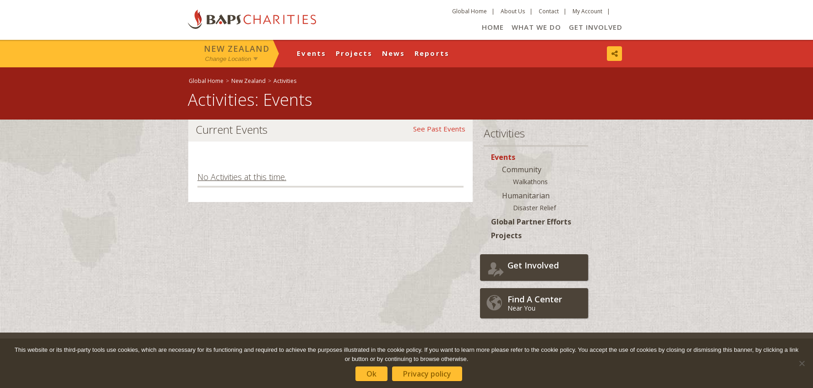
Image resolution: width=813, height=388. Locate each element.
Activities (284, 81)
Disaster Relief (534, 207)
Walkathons (530, 181)
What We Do (536, 27)
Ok (371, 374)
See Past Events (439, 128)
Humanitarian (526, 196)
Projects (354, 53)
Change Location (228, 58)
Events (312, 53)
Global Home (469, 11)
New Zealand (236, 48)
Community (521, 169)
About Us (513, 11)
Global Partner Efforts (531, 222)
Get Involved (595, 27)
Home (493, 27)
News (393, 53)
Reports (432, 53)
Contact (549, 11)
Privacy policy (427, 374)
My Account (587, 11)
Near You (545, 303)
